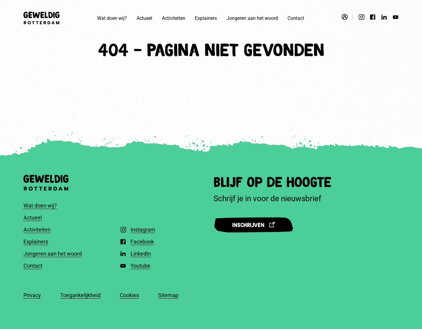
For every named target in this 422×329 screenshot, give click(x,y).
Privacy (32, 295)
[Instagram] (361, 18)
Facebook (142, 241)
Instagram (143, 229)
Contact (296, 18)
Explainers (206, 18)
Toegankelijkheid (80, 295)
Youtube (140, 266)
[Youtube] (395, 18)
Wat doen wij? (112, 18)
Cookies (129, 295)
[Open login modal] (347, 17)
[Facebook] (372, 18)
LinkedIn (141, 254)
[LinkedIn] (384, 17)
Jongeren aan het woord (252, 18)
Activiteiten (173, 18)
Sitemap (168, 295)
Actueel (144, 18)
